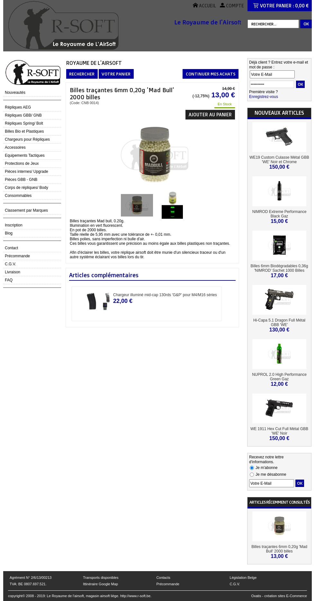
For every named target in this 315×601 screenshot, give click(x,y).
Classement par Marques (26, 210)
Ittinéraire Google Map (100, 584)
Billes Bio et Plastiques (24, 131)
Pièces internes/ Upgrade (26, 171)
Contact (11, 248)
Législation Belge (243, 577)
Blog (9, 233)
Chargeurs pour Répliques (27, 139)
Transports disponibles (100, 577)
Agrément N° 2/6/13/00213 (30, 577)
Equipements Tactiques (25, 155)
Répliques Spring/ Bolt (24, 123)
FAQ (9, 280)
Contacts (163, 577)
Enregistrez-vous (263, 96)
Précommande (17, 256)
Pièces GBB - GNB (21, 179)
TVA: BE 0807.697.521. (28, 584)
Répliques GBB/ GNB (23, 115)
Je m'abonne (266, 467)
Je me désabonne (271, 474)
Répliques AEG (18, 107)
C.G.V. (10, 264)
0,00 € (302, 5)
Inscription (13, 225)
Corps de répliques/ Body (26, 187)
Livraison (12, 272)
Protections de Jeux (22, 163)
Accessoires (15, 147)
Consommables (18, 195)
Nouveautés (15, 92)
